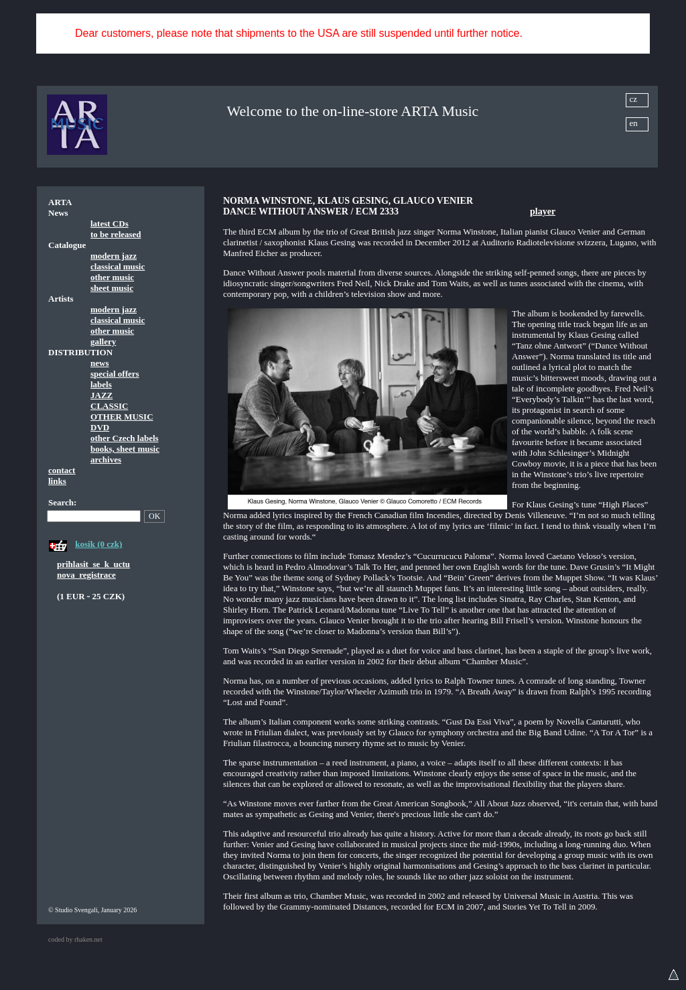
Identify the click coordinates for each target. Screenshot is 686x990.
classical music (117, 266)
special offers (114, 374)
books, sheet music (124, 449)
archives (105, 459)
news (99, 363)
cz (634, 99)
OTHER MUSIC (121, 417)
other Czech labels (124, 438)
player (542, 211)
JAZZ (101, 395)
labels (101, 384)
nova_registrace (86, 575)
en (634, 123)
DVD (99, 427)
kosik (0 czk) (98, 544)
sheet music (111, 288)
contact (61, 470)
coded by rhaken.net (75, 939)
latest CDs (109, 224)
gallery (103, 341)
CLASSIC (109, 406)
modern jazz (113, 256)
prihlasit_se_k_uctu (93, 564)
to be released (115, 234)
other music (112, 277)
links (57, 481)
